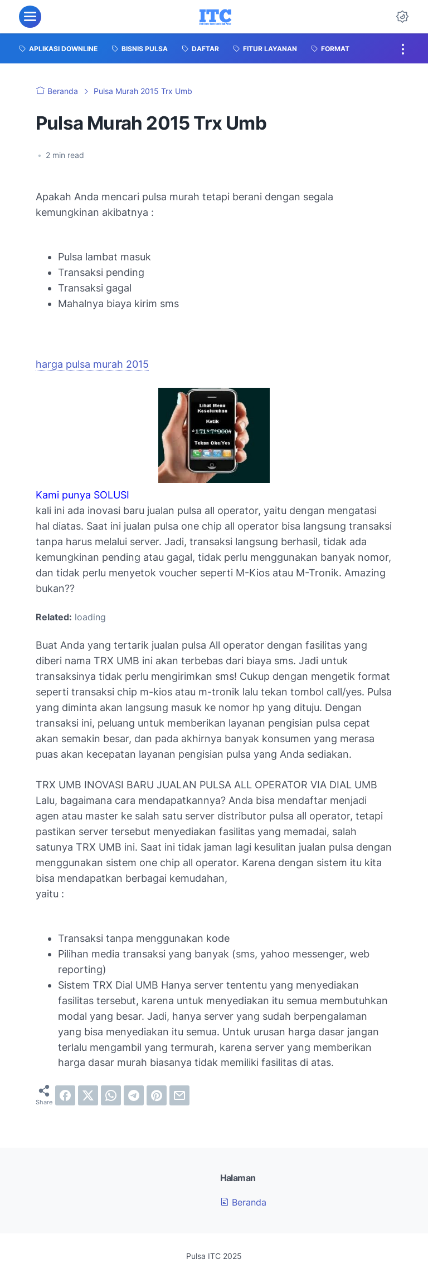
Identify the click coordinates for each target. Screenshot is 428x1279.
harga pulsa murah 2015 (92, 364)
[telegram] (134, 1095)
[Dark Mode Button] (402, 16)
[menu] (30, 17)
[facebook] (65, 1095)
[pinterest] (157, 1095)
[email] (179, 1095)
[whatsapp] (111, 1095)
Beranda (243, 1202)
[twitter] (88, 1095)
